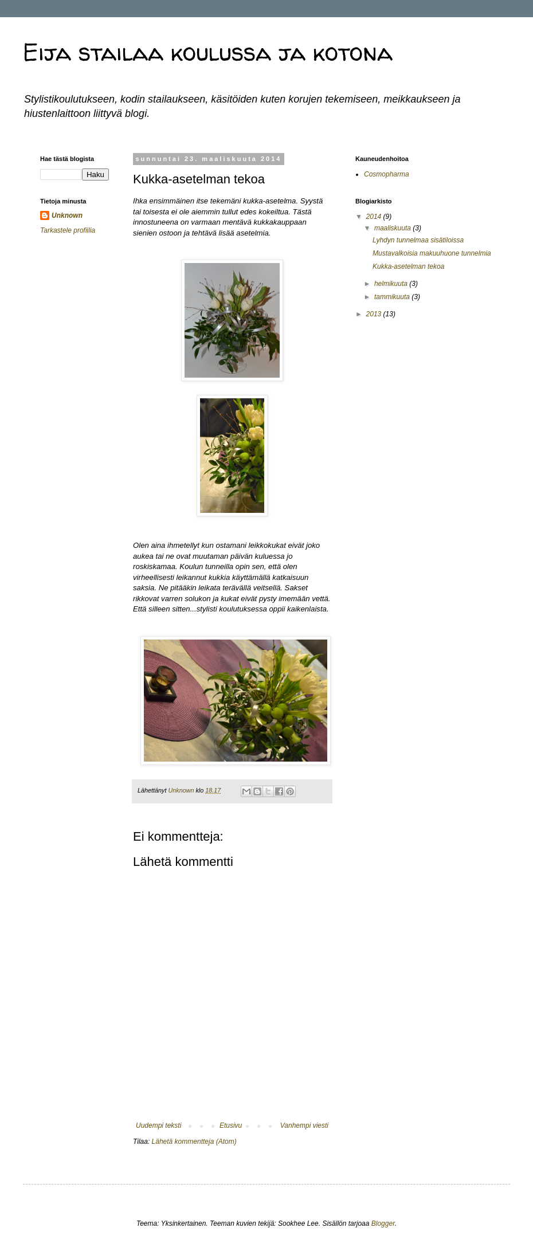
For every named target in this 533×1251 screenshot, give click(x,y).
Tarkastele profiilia (67, 230)
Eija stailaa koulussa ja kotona (208, 52)
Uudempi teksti (158, 1125)
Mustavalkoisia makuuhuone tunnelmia (432, 253)
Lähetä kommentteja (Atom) (194, 1142)
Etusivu (231, 1125)
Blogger (383, 1223)
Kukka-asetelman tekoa (408, 266)
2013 (374, 314)
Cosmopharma (386, 174)
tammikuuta (392, 297)
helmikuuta (391, 284)
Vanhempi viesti (304, 1125)
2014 (374, 217)
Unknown (67, 215)
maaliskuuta (393, 228)
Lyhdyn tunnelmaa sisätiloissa (418, 240)
